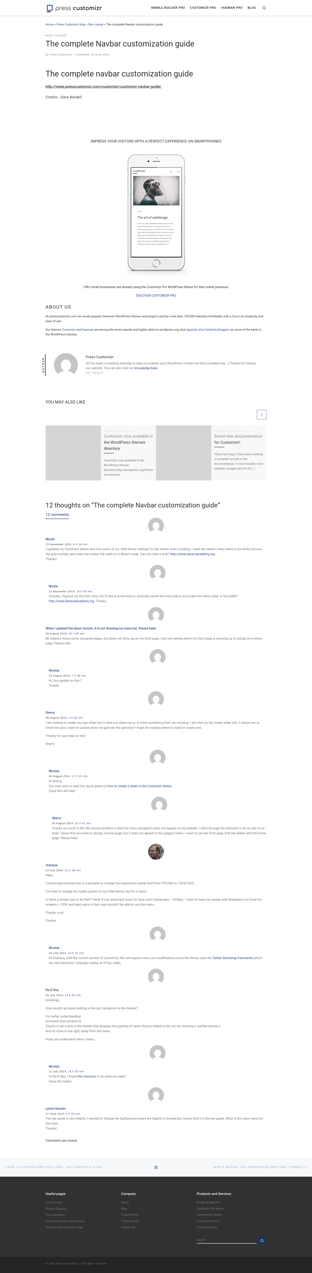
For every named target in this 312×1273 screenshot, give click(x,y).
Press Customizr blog (71, 24)
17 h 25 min (80, 776)
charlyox (52, 865)
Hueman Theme (207, 1227)
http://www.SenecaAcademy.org (71, 601)
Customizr (69, 329)
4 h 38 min (80, 544)
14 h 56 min (73, 995)
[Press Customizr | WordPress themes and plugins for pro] (74, 7)
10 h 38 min (73, 870)
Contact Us (128, 1227)
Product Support (56, 1208)
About (125, 1202)
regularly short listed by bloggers (208, 329)
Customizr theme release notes (65, 1221)
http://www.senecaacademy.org (192, 554)
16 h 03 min (76, 1071)
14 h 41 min (76, 953)
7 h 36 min (79, 675)
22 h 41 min (83, 823)
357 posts (94, 372)
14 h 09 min (84, 591)
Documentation (55, 1215)
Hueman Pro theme (209, 1215)
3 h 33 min (73, 1113)
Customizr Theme (208, 1221)
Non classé (95, 24)
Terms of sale (129, 1221)
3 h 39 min (76, 717)
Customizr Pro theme (210, 1208)
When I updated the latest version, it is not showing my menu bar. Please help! (101, 628)
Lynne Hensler (56, 1108)
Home (50, 24)
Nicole (50, 539)
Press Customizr (61, 54)
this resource (87, 1076)
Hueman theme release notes (64, 1227)
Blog (124, 1208)
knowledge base (146, 368)
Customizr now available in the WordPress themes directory (128, 442)
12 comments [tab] (57, 514)
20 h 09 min (77, 633)
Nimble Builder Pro (208, 1202)
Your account (54, 1202)
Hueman (88, 329)
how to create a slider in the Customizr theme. (139, 786)
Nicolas (54, 670)
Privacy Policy (130, 1215)
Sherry (50, 712)
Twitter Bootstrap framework (232, 958)
